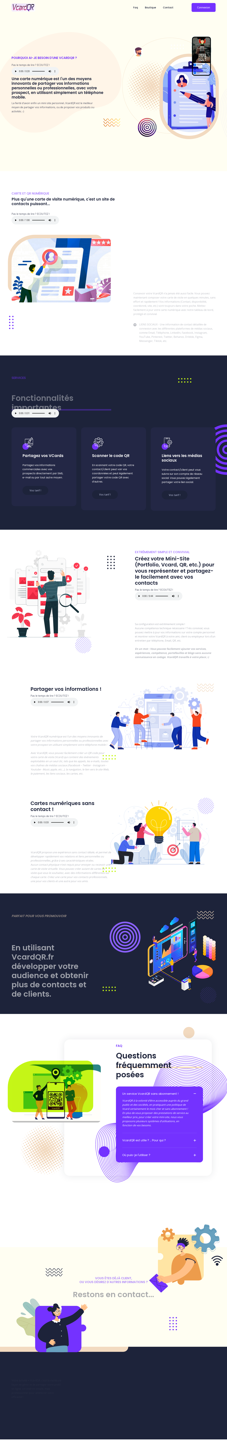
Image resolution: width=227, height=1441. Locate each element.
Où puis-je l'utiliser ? (136, 1156)
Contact (168, 7)
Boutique (150, 7)
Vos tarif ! (35, 490)
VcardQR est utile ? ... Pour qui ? (144, 1141)
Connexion (203, 7)
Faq (135, 7)
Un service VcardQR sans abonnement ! (150, 1095)
